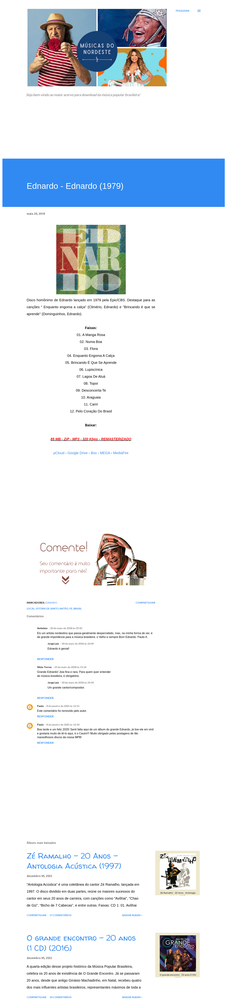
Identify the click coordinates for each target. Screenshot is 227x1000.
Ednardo (51, 602)
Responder (45, 659)
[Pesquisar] (182, 11)
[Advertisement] (113, 132)
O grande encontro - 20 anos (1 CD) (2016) (81, 943)
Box (94, 453)
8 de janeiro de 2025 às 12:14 (62, 724)
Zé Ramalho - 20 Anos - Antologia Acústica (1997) (74, 861)
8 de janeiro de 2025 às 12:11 (62, 705)
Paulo (40, 705)
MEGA (105, 453)
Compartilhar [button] (145, 602)
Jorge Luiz (53, 643)
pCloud (58, 453)
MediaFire (121, 453)
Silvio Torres (44, 667)
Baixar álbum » (132, 915)
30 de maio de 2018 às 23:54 (78, 682)
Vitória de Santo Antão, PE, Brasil (59, 608)
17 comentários (60, 915)
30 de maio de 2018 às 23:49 (78, 643)
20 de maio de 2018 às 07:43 (66, 628)
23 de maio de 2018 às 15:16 (70, 667)
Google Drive (77, 453)
